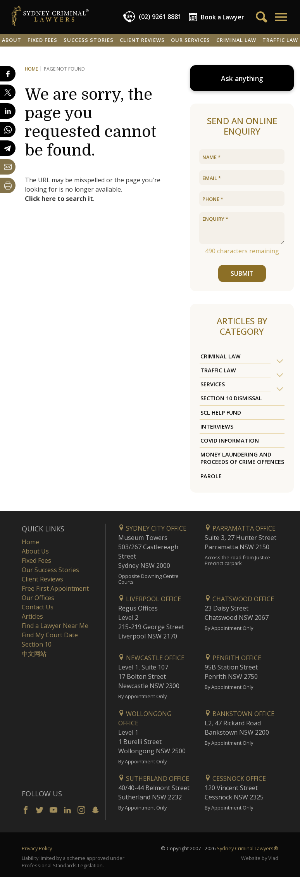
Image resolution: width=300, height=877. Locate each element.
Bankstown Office (239, 713)
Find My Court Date (50, 635)
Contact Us (37, 607)
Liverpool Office (149, 599)
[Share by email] (8, 167)
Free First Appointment (55, 588)
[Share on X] (8, 92)
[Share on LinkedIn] (8, 111)
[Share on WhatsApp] (8, 129)
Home (31, 69)
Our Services (190, 39)
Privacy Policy (37, 848)
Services (212, 384)
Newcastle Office (151, 658)
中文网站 (34, 653)
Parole (211, 476)
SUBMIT (242, 273)
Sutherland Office (153, 778)
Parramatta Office (240, 528)
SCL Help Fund (220, 412)
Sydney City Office (152, 528)
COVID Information (229, 440)
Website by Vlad (259, 858)
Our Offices (38, 597)
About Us (35, 551)
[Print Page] (8, 185)
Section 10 (37, 644)
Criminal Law (236, 39)
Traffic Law (218, 370)
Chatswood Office (239, 599)
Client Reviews (142, 39)
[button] (280, 17)
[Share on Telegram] (8, 148)
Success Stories (89, 39)
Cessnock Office (235, 778)
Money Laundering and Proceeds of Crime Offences (242, 458)
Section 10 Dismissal (231, 398)
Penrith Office (233, 658)
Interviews (216, 426)
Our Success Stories (50, 570)
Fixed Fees (42, 39)
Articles (32, 616)
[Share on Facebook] (8, 73)
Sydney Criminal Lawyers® (247, 848)
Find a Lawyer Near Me (55, 625)
